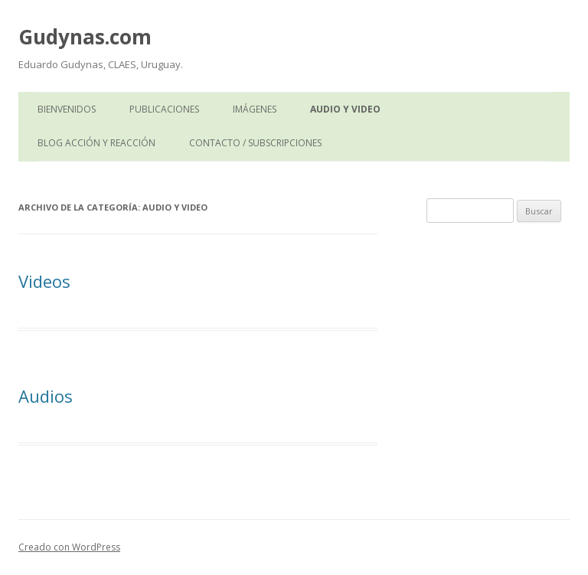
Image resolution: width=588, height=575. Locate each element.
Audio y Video (345, 109)
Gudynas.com (85, 37)
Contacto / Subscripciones (255, 142)
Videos (44, 281)
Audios (45, 395)
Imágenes (254, 109)
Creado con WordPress (69, 547)
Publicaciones (164, 109)
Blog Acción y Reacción (96, 142)
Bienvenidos (67, 109)
